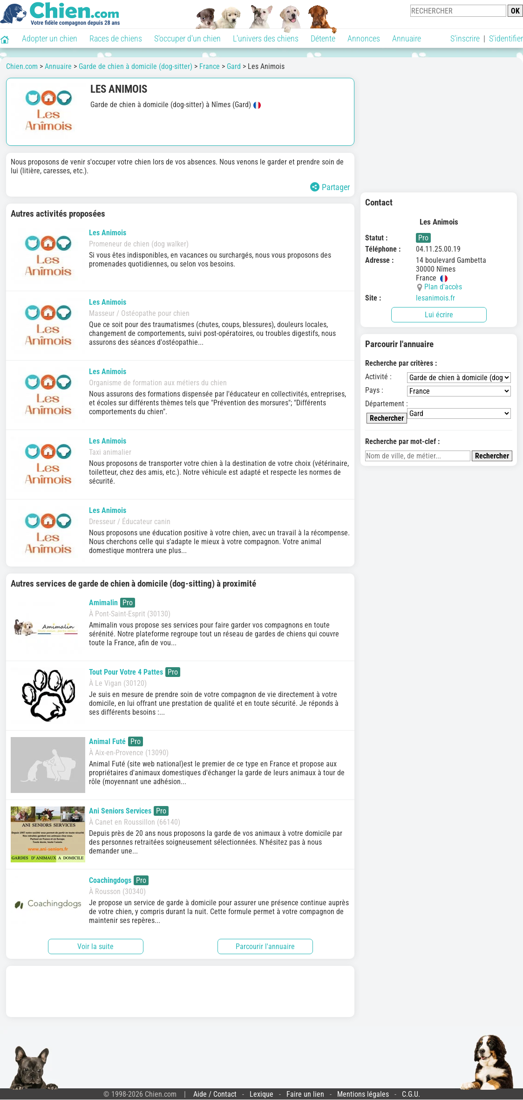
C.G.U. (411, 1094)
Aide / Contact (215, 1094)
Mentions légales (363, 1094)
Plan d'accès (443, 286)
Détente (323, 38)
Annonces (363, 38)
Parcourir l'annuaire (265, 946)
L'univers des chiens (266, 38)
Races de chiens (115, 38)
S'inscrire (465, 38)
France (209, 66)
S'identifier (506, 38)
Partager (330, 187)
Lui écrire (439, 314)
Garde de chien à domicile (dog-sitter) (135, 66)
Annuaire (406, 38)
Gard (234, 66)
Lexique (261, 1094)
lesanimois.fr (435, 298)
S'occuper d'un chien (187, 38)
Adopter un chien (49, 38)
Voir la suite (95, 946)
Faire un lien (305, 1094)
